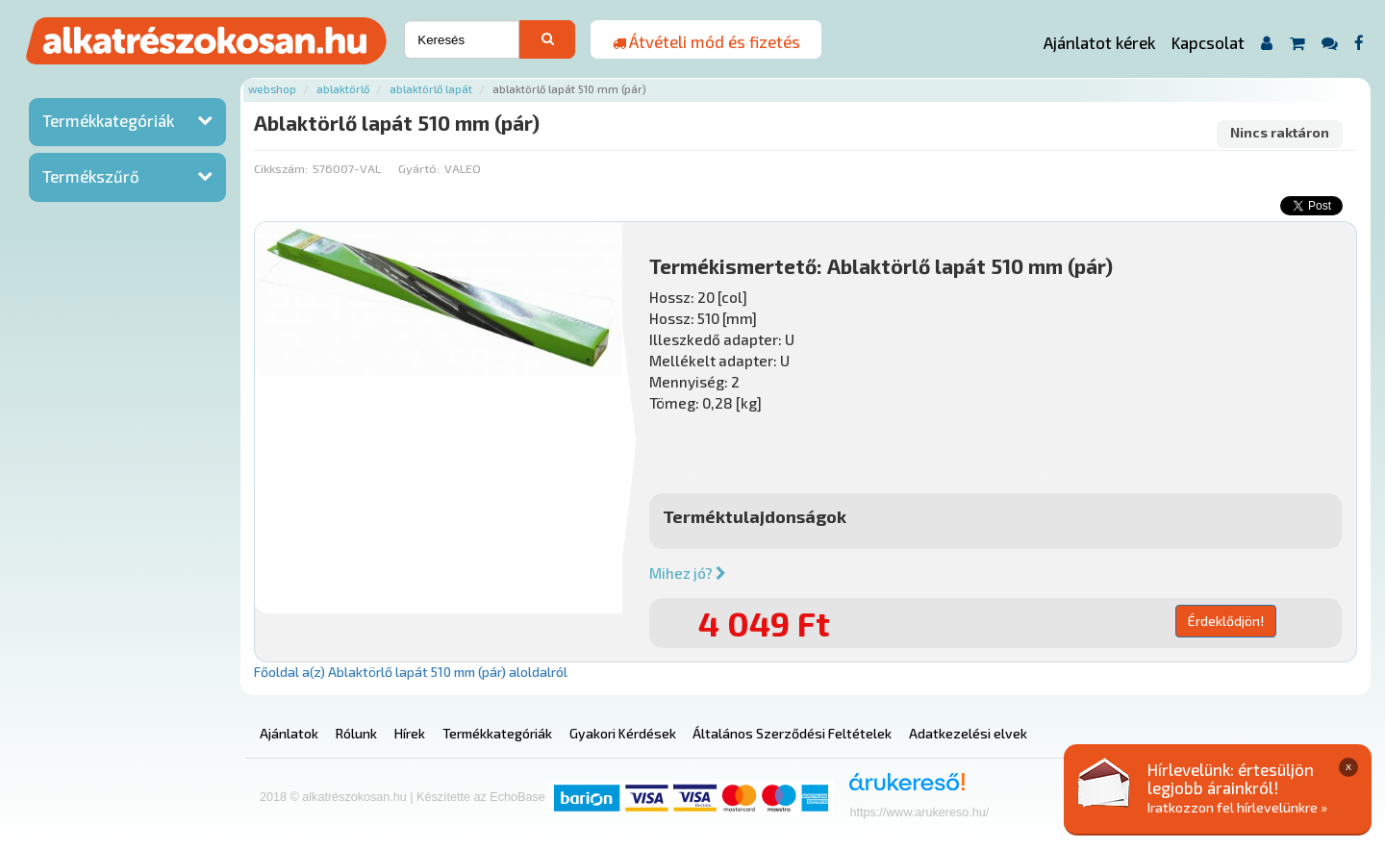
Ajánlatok (289, 733)
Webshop (272, 89)
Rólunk (356, 733)
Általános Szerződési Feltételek (792, 733)
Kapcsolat (1208, 42)
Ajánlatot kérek (1099, 42)
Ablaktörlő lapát (431, 89)
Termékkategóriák (108, 120)
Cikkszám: (281, 168)
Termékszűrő (90, 176)
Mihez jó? (687, 573)
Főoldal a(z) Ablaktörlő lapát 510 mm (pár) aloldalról (410, 671)
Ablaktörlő (342, 89)
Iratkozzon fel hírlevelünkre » (1237, 807)
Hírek (409, 733)
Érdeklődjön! (1226, 620)
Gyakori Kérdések (622, 733)
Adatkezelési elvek (968, 733)
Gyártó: (419, 168)
